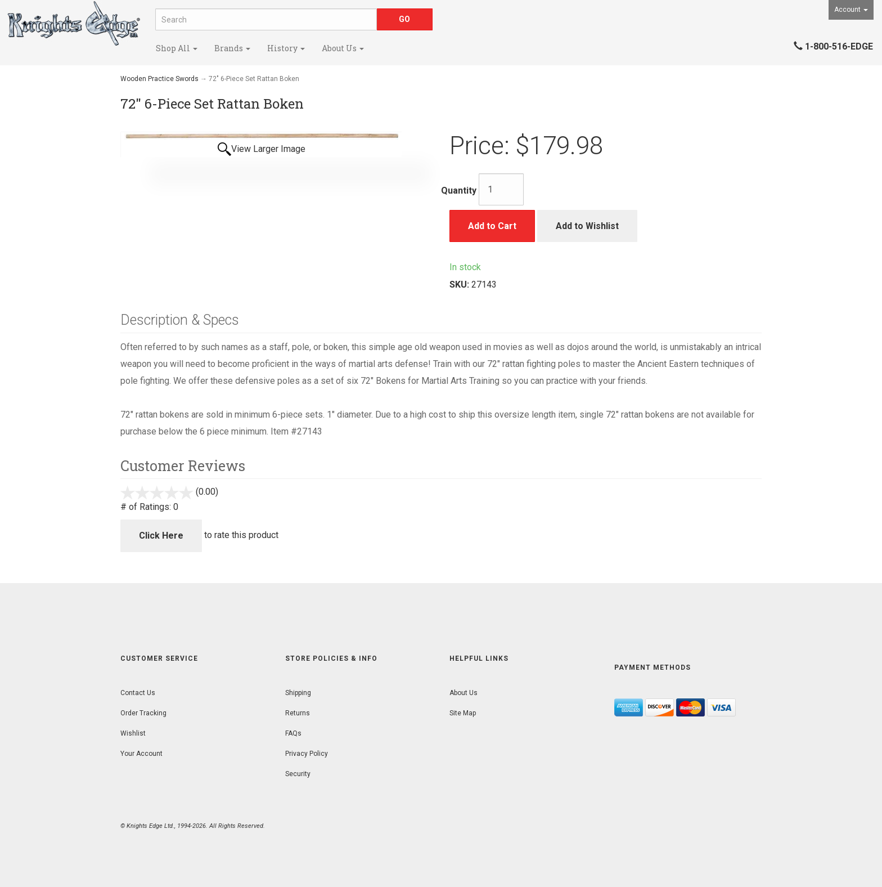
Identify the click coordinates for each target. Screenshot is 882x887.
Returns (297, 713)
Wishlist (133, 733)
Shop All (176, 48)
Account (851, 10)
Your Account (141, 754)
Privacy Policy (306, 754)
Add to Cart (492, 226)
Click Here (161, 535)
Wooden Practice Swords (159, 79)
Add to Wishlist (587, 226)
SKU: (460, 284)
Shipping (298, 693)
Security (297, 774)
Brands (232, 48)
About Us (343, 48)
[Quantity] (501, 189)
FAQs (293, 733)
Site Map (462, 713)
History (286, 48)
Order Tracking (143, 713)
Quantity (458, 190)
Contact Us (137, 693)
